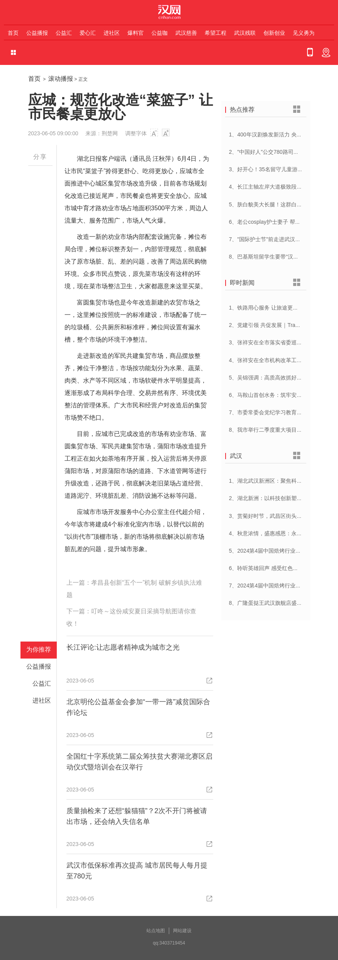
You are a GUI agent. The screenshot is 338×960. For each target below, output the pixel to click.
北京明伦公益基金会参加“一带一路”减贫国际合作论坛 (138, 707)
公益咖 (159, 33)
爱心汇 (88, 33)
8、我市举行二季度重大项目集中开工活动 (279, 430)
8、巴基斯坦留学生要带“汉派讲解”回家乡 (278, 257)
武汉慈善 (186, 33)
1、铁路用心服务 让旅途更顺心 (266, 308)
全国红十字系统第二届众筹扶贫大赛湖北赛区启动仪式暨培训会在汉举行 (139, 761)
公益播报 (37, 33)
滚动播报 (60, 78)
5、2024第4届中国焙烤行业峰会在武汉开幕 (281, 551)
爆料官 (135, 33)
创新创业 (274, 33)
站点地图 (155, 930)
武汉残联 (245, 33)
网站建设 (182, 930)
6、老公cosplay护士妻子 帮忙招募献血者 (278, 222)
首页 (13, 33)
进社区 (112, 33)
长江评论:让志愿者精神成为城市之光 (123, 647)
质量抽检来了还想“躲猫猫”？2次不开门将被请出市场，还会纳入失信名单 (136, 816)
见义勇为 (303, 33)
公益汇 (64, 33)
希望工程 (215, 33)
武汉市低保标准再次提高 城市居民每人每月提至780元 (136, 870)
